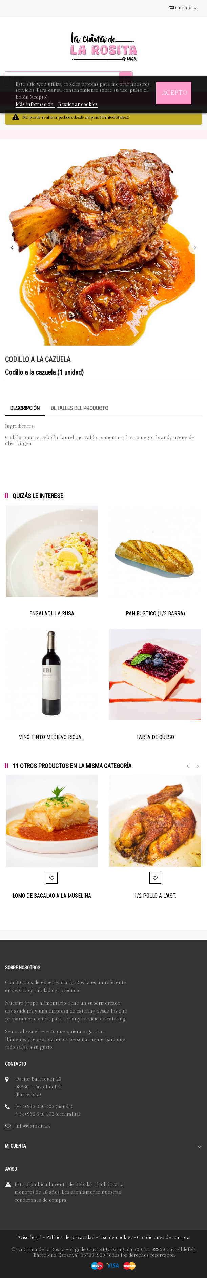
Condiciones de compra (163, 1237)
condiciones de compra (40, 1200)
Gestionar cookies (77, 104)
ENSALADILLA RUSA (51, 613)
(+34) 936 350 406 (34, 1106)
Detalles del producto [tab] (79, 408)
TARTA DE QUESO (155, 737)
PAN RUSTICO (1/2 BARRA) (155, 613)
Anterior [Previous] (12, 247)
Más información (35, 104)
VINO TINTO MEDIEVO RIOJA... (51, 737)
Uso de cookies (115, 1237)
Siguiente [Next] (195, 247)
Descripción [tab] (25, 408)
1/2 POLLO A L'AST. (155, 895)
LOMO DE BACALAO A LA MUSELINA (52, 895)
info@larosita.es (32, 1126)
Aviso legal (29, 1237)
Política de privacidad (70, 1237)
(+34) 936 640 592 (34, 1114)
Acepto (174, 92)
